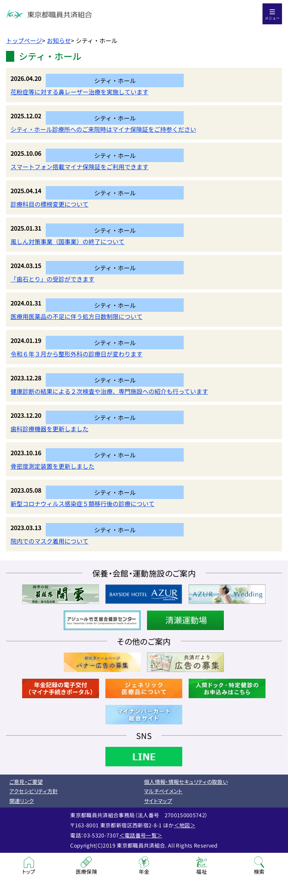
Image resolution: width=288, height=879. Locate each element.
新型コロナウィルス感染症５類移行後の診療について (82, 503)
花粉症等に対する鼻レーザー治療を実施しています (79, 91)
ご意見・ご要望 (26, 781)
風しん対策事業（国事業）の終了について (67, 241)
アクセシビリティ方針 (33, 791)
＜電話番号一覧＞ (140, 835)
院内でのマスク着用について (49, 540)
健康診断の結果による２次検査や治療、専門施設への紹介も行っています (109, 391)
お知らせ (59, 40)
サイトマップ (158, 801)
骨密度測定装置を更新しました (52, 466)
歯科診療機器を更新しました (49, 428)
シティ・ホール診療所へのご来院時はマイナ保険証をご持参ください (103, 129)
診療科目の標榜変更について (49, 204)
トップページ (24, 40)
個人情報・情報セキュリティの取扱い (186, 781)
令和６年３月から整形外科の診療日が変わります (76, 353)
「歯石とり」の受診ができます (52, 278)
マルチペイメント (163, 791)
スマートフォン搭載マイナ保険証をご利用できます (79, 166)
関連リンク (21, 801)
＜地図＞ (184, 825)
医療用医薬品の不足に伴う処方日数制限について (76, 316)
